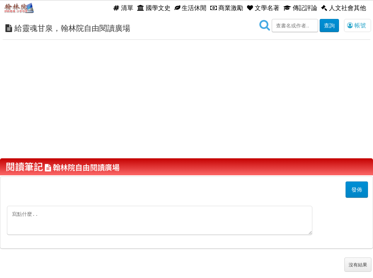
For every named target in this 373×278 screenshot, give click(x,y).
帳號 (356, 25)
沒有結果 (358, 265)
